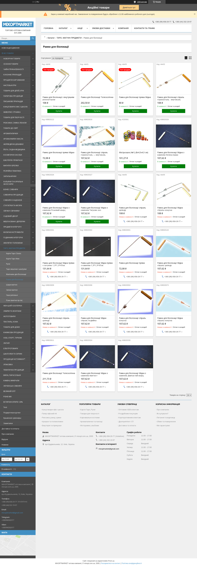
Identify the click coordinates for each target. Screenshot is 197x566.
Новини (5, 444)
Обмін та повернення (166, 421)
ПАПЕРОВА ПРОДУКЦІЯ (13, 96)
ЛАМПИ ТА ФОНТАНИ (12, 311)
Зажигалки (8, 423)
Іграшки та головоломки (52, 421)
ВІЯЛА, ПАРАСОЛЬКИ (12, 375)
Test (5, 407)
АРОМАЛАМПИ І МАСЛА (13, 139)
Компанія (123, 28)
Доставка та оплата (10, 428)
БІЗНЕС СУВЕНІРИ (10, 189)
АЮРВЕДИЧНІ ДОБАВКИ (13, 144)
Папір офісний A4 (49, 413)
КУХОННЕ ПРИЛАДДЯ (12, 74)
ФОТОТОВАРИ (9, 316)
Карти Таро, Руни (87, 409)
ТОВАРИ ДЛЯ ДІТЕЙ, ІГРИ (13, 90)
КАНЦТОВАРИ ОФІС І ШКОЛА (15, 106)
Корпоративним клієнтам (129, 417)
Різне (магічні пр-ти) (14, 300)
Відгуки (5, 439)
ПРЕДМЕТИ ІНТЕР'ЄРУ (12, 227)
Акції (79, 28)
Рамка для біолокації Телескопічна (97, 97)
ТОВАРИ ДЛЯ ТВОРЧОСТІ (13, 117)
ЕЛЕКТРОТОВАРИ (10, 348)
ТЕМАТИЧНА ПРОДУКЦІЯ (13, 370)
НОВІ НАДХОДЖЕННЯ (10, 48)
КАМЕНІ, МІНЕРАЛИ (11, 380)
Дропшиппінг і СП (126, 421)
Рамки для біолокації (14, 279)
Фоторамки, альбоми (89, 425)
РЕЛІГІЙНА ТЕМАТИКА (12, 171)
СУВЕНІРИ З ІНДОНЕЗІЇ (12, 200)
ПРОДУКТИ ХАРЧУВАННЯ (13, 80)
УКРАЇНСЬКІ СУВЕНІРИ (12, 386)
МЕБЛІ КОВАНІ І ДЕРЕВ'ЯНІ (14, 221)
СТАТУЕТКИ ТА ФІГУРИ (12, 205)
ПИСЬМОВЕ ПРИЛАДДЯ (13, 101)
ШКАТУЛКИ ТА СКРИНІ (12, 354)
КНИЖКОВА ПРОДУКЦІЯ (13, 332)
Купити (59, 111)
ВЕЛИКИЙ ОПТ (9, 391)
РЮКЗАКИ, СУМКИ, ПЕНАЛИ (15, 122)
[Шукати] (33, 38)
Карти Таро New (12, 258)
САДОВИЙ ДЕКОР (10, 216)
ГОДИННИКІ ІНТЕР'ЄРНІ (13, 237)
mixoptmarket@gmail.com (12, 512)
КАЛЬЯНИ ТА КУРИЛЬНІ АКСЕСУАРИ (13, 182)
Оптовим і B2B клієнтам (128, 409)
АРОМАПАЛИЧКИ (10, 133)
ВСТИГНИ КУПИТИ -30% (13, 402)
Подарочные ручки (11, 412)
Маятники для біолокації (16, 274)
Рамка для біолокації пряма (132, 263)
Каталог (63, 28)
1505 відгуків (142, 2)
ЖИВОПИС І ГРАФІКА (12, 112)
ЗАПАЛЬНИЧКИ (9, 176)
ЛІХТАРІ (6, 343)
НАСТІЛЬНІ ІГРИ (9, 85)
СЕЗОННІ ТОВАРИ (10, 64)
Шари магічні (11, 285)
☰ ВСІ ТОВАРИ (8, 53)
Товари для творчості (89, 413)
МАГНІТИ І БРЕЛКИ (11, 165)
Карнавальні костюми (90, 417)
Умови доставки (101, 28)
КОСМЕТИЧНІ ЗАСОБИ (12, 155)
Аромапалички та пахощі (91, 421)
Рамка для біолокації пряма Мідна (135, 97)
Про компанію (8, 434)
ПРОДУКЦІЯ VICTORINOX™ (14, 359)
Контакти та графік (144, 28)
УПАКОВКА (8, 364)
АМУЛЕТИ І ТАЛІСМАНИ (13, 243)
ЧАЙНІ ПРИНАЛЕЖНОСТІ (13, 69)
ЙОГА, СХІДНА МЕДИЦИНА (14, 149)
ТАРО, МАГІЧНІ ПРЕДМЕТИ (14, 248)
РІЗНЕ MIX (7, 396)
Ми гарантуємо (163, 425)
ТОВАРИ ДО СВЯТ (10, 128)
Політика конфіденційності (132, 563)
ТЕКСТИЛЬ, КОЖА (10, 321)
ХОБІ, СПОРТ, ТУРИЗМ (12, 337)
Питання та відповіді (166, 417)
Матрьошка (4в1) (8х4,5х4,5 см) (133, 152)
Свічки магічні (12, 290)
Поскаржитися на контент (110, 563)
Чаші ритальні (12, 295)
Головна (48, 28)
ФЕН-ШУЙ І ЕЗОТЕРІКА (12, 305)
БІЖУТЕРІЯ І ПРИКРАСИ (12, 160)
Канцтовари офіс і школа (53, 409)
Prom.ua (111, 561)
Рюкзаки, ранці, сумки (51, 417)
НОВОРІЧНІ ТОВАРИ (11, 58)
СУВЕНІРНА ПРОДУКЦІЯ (13, 194)
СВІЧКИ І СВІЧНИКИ (11, 211)
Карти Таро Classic (13, 253)
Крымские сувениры (12, 418)
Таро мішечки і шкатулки (16, 269)
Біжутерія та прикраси (51, 425)
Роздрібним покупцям (128, 413)
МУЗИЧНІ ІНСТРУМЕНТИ (13, 232)
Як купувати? (162, 413)
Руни (8, 264)
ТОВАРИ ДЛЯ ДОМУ (11, 327)
